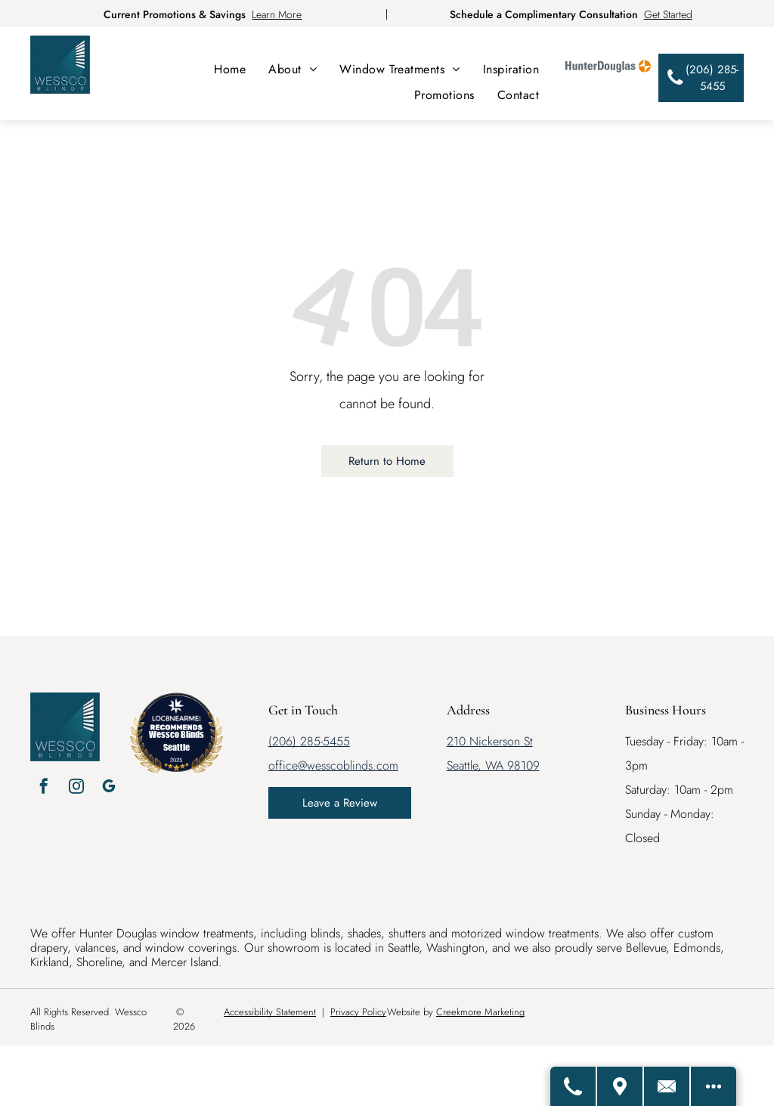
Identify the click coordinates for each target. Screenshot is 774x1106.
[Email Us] (667, 1086)
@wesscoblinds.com (348, 765)
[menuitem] (230, 69)
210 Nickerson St (490, 741)
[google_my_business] (109, 788)
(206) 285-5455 (309, 741)
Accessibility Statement (270, 1012)
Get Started (668, 14)
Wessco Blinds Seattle (176, 740)
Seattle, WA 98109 (493, 765)
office (283, 765)
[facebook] (44, 788)
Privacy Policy (358, 1012)
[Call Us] (573, 1086)
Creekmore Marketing (480, 1012)
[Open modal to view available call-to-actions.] (713, 1086)
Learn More (277, 14)
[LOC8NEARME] (176, 715)
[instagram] (76, 788)
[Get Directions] (620, 1086)
